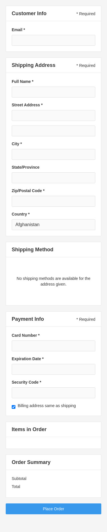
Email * (18, 29)
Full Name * (22, 81)
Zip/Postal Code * (28, 190)
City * (17, 144)
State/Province (25, 167)
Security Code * (26, 382)
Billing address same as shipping (47, 405)
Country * (21, 214)
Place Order (53, 509)
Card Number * (26, 335)
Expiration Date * (28, 358)
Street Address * (27, 105)
